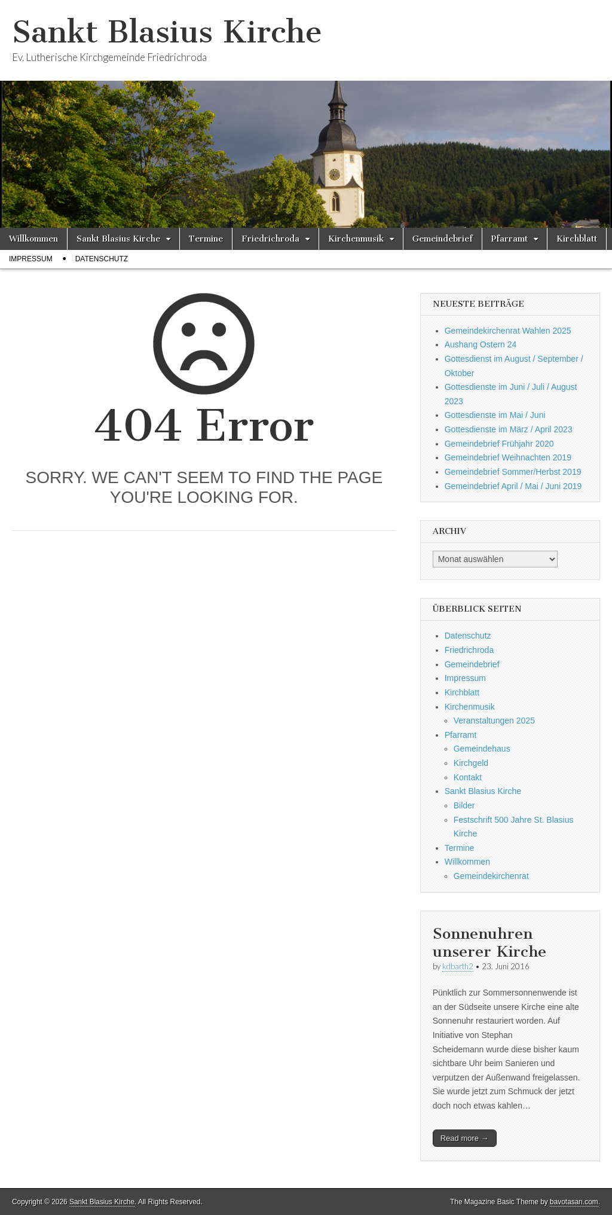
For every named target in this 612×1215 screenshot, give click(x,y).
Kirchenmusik (356, 239)
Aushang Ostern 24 (481, 344)
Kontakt (468, 777)
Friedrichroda (270, 239)
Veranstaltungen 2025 (494, 720)
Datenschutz (101, 259)
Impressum (31, 259)
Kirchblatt (576, 239)
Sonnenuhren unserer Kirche (489, 942)
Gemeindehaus (482, 748)
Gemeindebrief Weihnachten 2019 (508, 457)
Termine (206, 239)
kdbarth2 (457, 966)
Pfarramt (509, 239)
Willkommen (33, 239)
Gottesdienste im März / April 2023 (509, 429)
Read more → (464, 1138)
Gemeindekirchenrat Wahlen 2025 (508, 330)
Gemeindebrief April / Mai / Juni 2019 (513, 486)
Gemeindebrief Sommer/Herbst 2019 (513, 472)
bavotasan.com (574, 1202)
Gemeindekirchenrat (491, 876)
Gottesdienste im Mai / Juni (495, 415)
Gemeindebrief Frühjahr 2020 (499, 443)
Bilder (464, 805)
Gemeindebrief (442, 239)
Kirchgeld (471, 763)
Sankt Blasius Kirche (167, 32)
